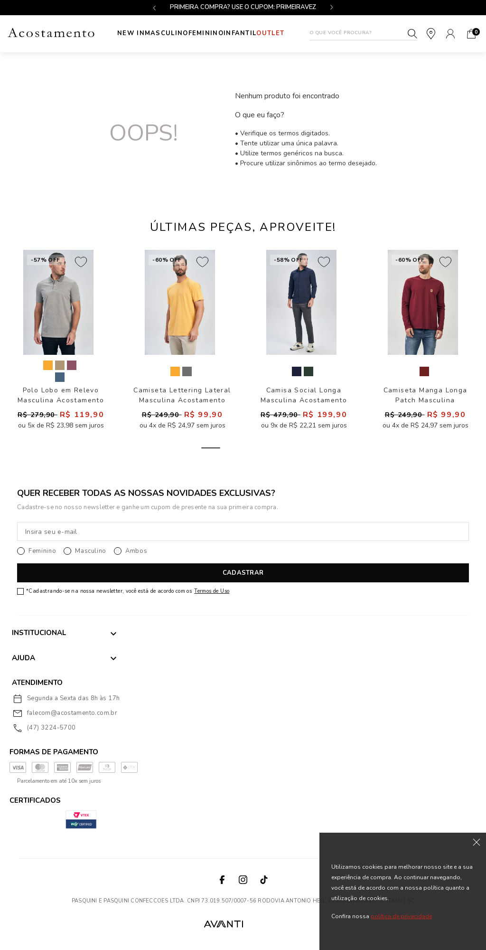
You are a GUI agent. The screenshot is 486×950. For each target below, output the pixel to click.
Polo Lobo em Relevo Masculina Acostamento (61, 397)
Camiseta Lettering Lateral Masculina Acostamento (182, 397)
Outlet (293, 33)
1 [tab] (210, 450)
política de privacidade (401, 916)
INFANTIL (252, 33)
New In (120, 34)
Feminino (209, 33)
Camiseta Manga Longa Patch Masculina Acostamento (425, 397)
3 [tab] (275, 450)
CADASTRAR (243, 575)
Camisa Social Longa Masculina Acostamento (304, 397)
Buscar (412, 33)
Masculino (160, 33)
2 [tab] (243, 450)
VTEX (265, 926)
